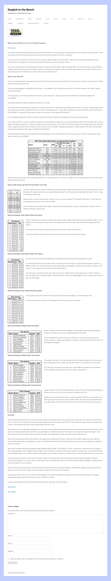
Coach (90, 19)
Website (10, 551)
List (72, 19)
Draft (30, 19)
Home (9, 19)
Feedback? (20, 23)
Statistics (80, 19)
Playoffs (38, 19)
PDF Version (12, 48)
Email (10, 543)
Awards (10, 23)
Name (10, 536)
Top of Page (11, 492)
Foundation (19, 19)
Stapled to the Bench (21, 9)
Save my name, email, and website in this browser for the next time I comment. (36, 559)
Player (56, 19)
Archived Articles (33, 23)
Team (47, 19)
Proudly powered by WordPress (16, 572)
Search (46, 23)
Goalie (64, 19)
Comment (11, 514)
